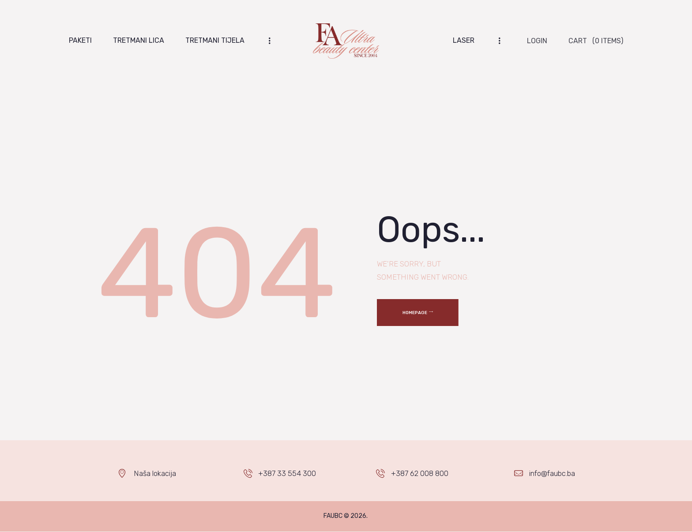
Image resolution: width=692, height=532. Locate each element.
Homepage (414, 312)
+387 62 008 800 (419, 473)
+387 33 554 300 (287, 473)
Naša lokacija (155, 473)
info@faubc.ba (552, 473)
